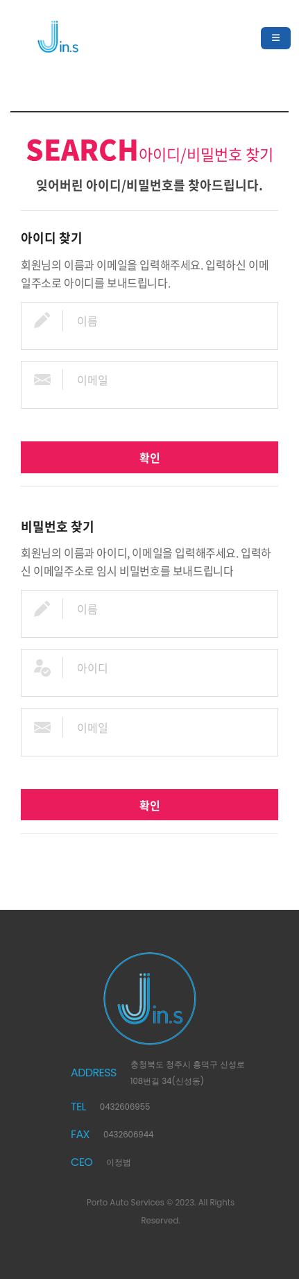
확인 (149, 457)
